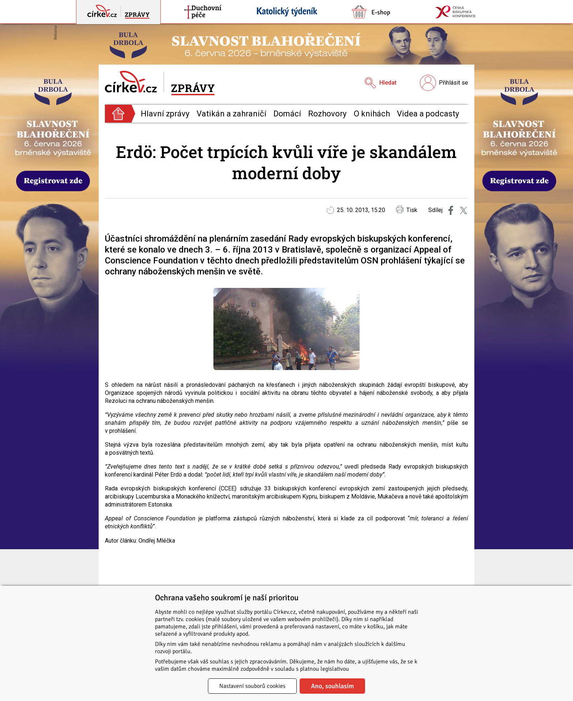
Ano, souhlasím (332, 686)
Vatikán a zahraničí (231, 113)
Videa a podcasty (428, 113)
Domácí (287, 113)
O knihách (372, 113)
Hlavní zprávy (165, 113)
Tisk (406, 209)
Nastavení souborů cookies (252, 686)
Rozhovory (327, 113)
